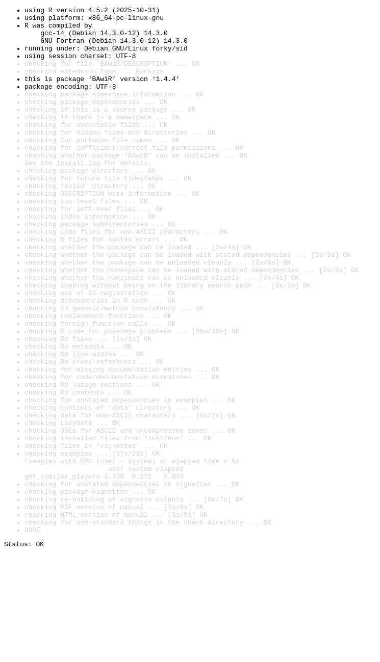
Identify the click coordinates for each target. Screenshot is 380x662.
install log (78, 194)
